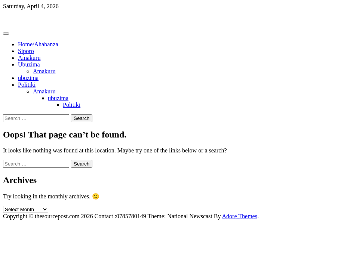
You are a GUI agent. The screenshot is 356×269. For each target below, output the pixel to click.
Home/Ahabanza (38, 44)
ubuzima (28, 78)
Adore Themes (239, 216)
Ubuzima (29, 64)
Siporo (26, 51)
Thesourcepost (20, 19)
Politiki (27, 84)
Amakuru (29, 58)
